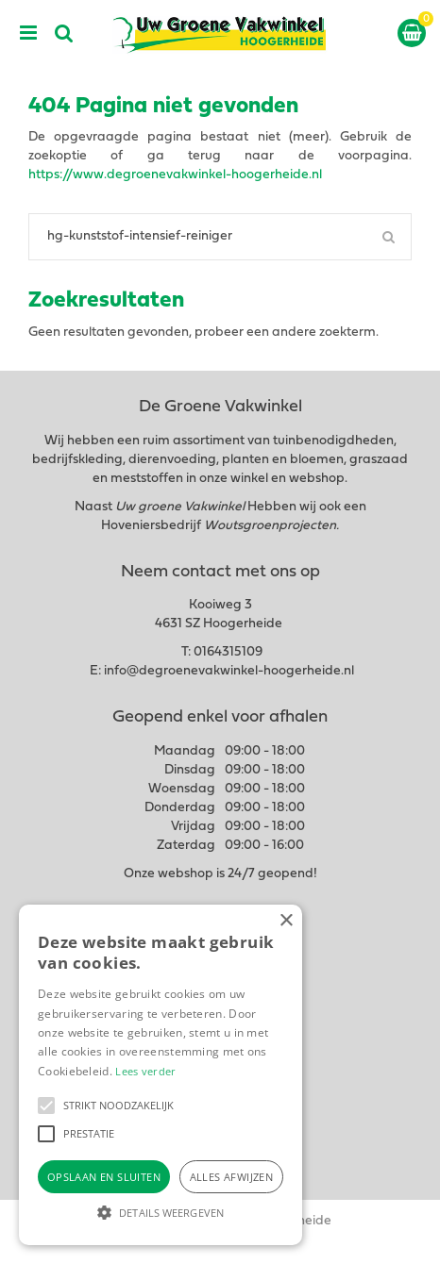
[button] (46, 1105)
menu (28, 33)
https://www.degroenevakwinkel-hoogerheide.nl (175, 175)
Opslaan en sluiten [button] (104, 1177)
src (64, 33)
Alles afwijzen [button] (232, 1177)
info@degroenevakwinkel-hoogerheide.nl (229, 671)
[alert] (160, 1075)
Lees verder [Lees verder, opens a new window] (145, 1071)
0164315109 (228, 652)
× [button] (286, 921)
